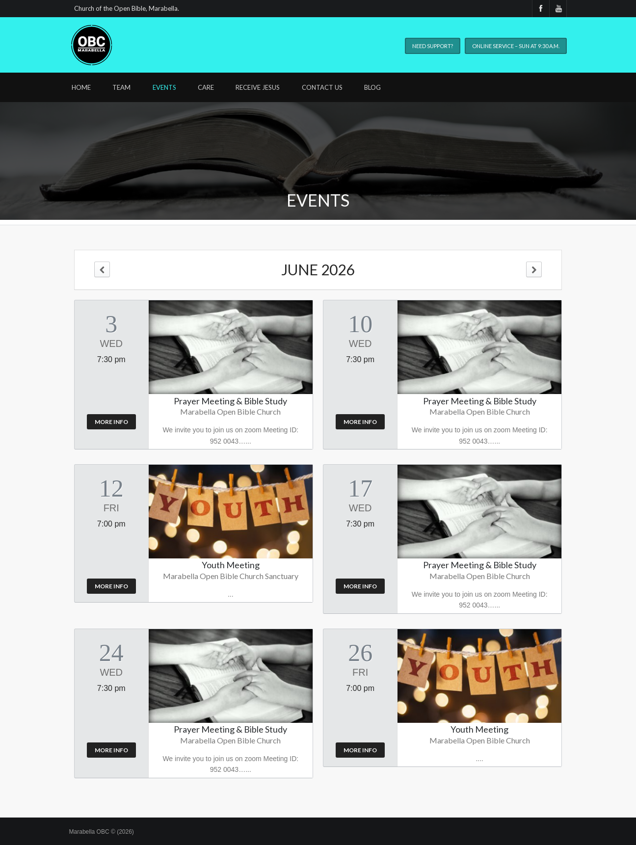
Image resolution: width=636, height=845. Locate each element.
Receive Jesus (258, 87)
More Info (111, 421)
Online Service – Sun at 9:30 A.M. (515, 46)
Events (164, 87)
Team (121, 87)
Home (81, 87)
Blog (372, 87)
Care (206, 87)
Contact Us (322, 87)
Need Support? (432, 46)
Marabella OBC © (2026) (101, 831)
